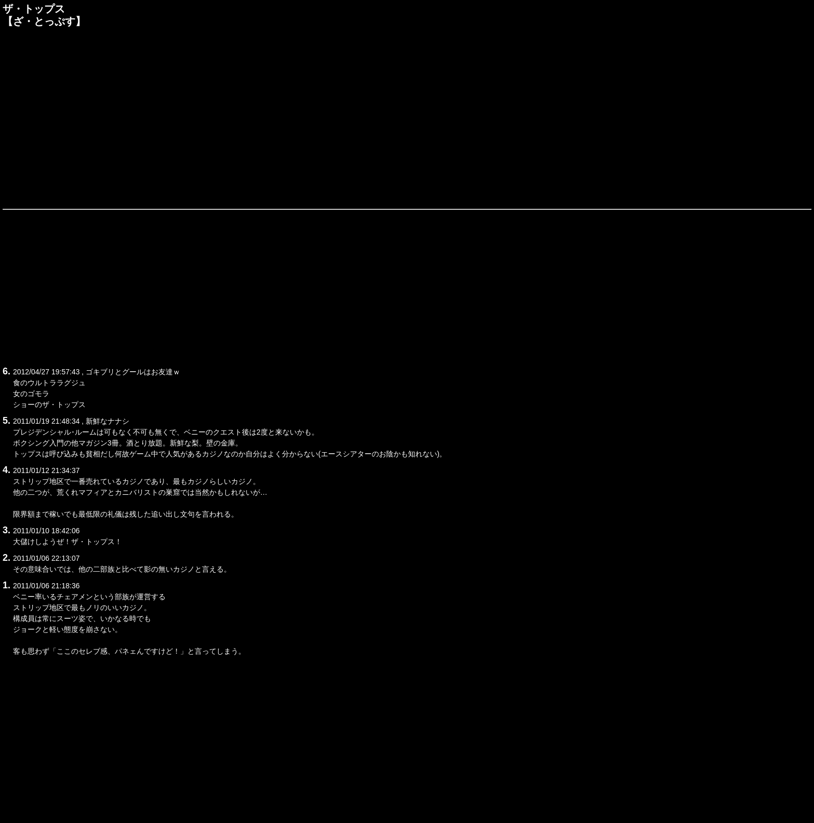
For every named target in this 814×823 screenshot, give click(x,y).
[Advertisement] (407, 116)
